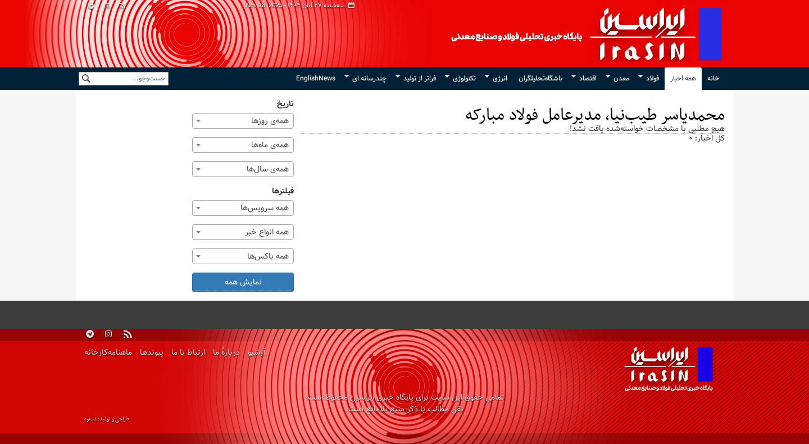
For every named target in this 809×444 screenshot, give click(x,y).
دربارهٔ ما (226, 352)
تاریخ (285, 104)
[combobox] (243, 121)
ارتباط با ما (188, 352)
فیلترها (283, 191)
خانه (713, 78)
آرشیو (256, 352)
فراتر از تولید (419, 78)
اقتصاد (588, 78)
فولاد (652, 78)
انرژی (500, 78)
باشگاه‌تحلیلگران (540, 78)
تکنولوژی (464, 78)
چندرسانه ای (369, 78)
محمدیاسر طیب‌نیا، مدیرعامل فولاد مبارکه (595, 115)
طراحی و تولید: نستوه (106, 419)
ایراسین (485, 34)
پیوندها (151, 352)
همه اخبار (683, 78)
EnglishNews (315, 78)
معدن (621, 78)
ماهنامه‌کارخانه (108, 352)
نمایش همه (243, 282)
